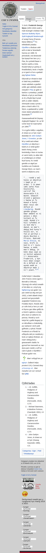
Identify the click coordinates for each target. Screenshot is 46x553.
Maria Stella (30, 241)
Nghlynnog (26, 290)
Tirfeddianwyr (29, 454)
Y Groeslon (31, 138)
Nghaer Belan (30, 75)
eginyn (24, 363)
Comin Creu (38, 469)
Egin (34, 451)
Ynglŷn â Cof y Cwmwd (28, 475)
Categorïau (27, 451)
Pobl (39, 451)
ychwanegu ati (27, 368)
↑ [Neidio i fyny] (27, 387)
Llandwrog (28, 209)
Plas (31, 90)
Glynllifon (25, 47)
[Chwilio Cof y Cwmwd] (40, 18)
